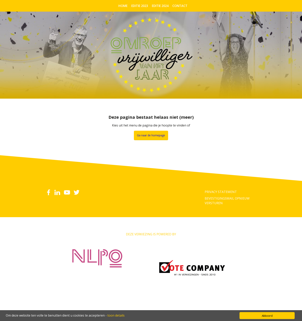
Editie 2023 (139, 6)
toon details (116, 315)
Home (122, 6)
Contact (179, 6)
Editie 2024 (160, 6)
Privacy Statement (221, 192)
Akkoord (267, 316)
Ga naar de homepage (151, 135)
